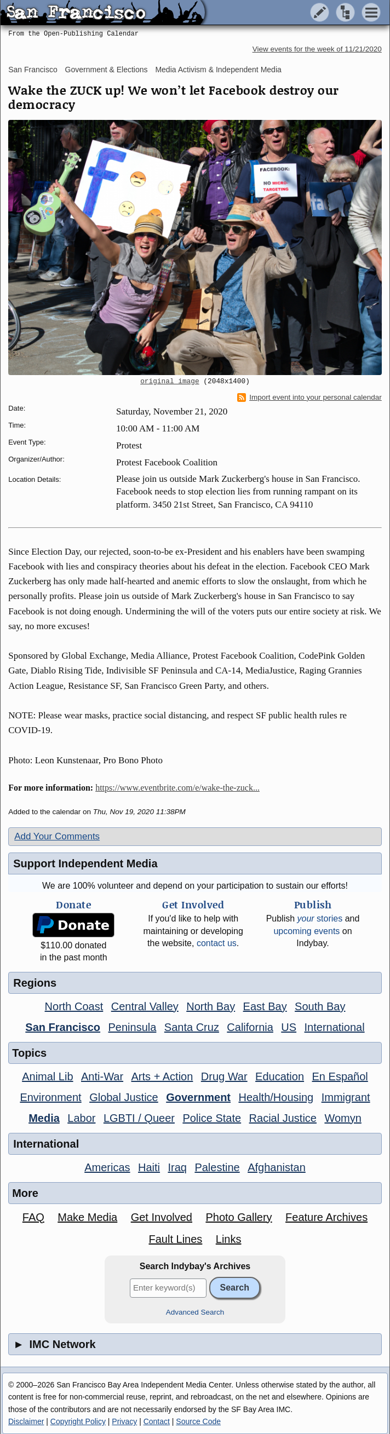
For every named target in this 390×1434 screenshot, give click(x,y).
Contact (157, 1421)
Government (198, 1097)
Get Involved (161, 1217)
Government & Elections (106, 69)
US (288, 1027)
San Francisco (32, 69)
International (335, 1027)
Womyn (342, 1118)
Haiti (149, 1167)
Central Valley (145, 1006)
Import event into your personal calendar (309, 397)
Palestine (216, 1167)
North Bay (210, 1006)
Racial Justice (283, 1118)
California (250, 1027)
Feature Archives (326, 1217)
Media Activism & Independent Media (218, 69)
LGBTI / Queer (139, 1118)
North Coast (74, 1006)
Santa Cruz (191, 1027)
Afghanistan (277, 1167)
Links (229, 1239)
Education (279, 1076)
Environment (50, 1097)
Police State (211, 1118)
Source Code (198, 1421)
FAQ (33, 1217)
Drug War (224, 1076)
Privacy (124, 1421)
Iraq (177, 1167)
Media (44, 1118)
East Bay (265, 1006)
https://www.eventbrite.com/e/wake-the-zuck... (177, 787)
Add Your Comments (57, 836)
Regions (34, 983)
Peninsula (132, 1027)
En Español (340, 1076)
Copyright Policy (78, 1421)
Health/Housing (275, 1097)
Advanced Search (195, 1312)
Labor (81, 1118)
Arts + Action (162, 1076)
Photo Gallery (238, 1217)
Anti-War (102, 1076)
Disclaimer (26, 1421)
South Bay (320, 1006)
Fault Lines (175, 1239)
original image (169, 382)
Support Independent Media (85, 863)
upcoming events (306, 931)
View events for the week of (317, 49)
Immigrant (346, 1097)
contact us (217, 943)
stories (320, 918)
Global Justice (123, 1097)
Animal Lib (47, 1076)
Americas (107, 1167)
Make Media (87, 1217)
